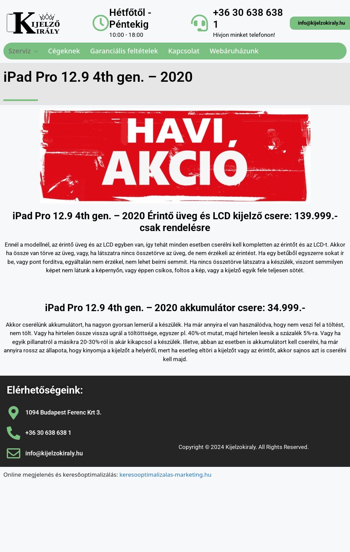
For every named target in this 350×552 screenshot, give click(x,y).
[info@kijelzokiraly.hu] (13, 453)
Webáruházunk (234, 50)
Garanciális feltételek (124, 50)
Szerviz (23, 50)
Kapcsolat (184, 50)
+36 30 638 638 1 (48, 432)
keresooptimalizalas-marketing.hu (165, 474)
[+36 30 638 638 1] (199, 23)
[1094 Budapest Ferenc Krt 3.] (13, 413)
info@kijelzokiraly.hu (54, 453)
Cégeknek (64, 50)
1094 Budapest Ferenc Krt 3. (63, 412)
